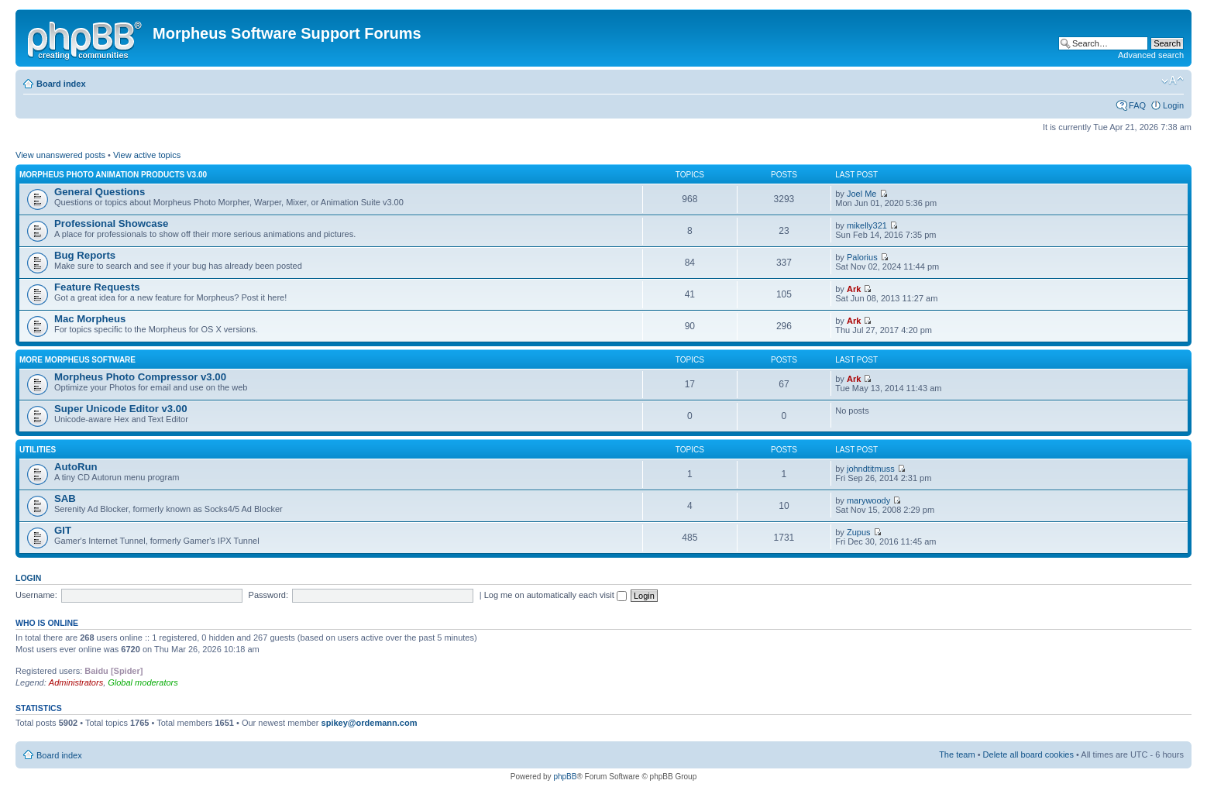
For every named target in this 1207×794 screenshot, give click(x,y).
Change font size (1172, 81)
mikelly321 (867, 225)
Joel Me (862, 193)
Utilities (37, 449)
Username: (36, 595)
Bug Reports (84, 255)
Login (1173, 105)
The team (957, 754)
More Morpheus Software (77, 360)
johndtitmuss (871, 468)
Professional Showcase (111, 223)
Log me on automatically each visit (555, 595)
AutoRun (76, 467)
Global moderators (143, 682)
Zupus (859, 532)
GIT (62, 530)
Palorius (862, 257)
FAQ (1137, 105)
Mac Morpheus (90, 319)
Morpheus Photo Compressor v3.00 (140, 377)
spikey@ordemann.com (370, 722)
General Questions (99, 192)
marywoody (868, 500)
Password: (268, 595)
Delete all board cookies (1028, 754)
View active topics (147, 155)
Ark (854, 289)
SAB (65, 498)
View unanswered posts (60, 155)
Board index (61, 83)
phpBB (564, 776)
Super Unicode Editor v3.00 (120, 408)
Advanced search (1151, 55)
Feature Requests (97, 287)
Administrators (76, 682)
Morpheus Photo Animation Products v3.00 (113, 174)
